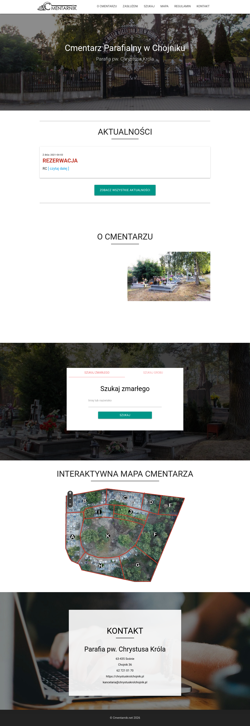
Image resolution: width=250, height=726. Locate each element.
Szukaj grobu (153, 372)
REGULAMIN (182, 6)
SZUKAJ (149, 6)
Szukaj (125, 415)
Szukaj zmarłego (96, 372)
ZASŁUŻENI (130, 6)
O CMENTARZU (107, 6)
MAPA (164, 6)
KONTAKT (203, 6)
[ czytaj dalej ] (58, 168)
